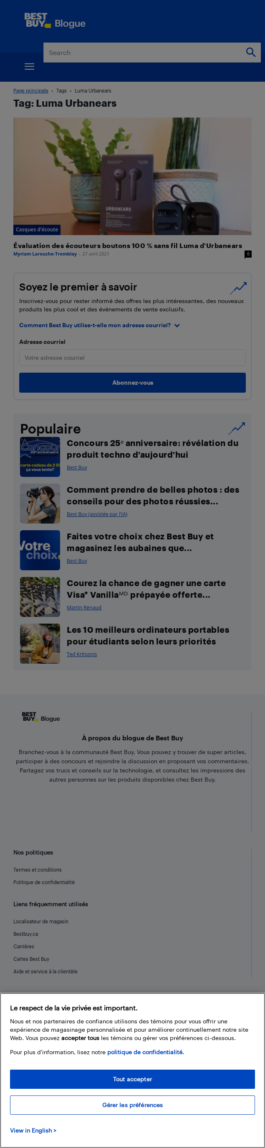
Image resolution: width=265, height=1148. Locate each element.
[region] (132, 1070)
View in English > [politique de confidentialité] (33, 1130)
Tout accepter (132, 1079)
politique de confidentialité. (145, 1051)
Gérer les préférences (132, 1104)
